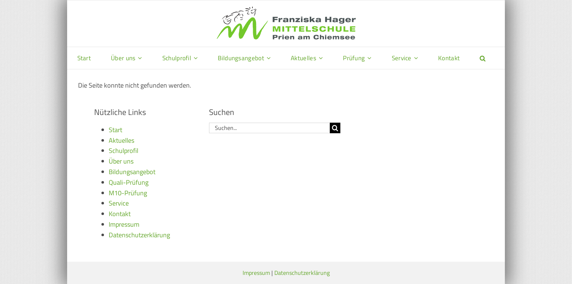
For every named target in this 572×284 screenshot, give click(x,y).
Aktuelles (121, 140)
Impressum (124, 224)
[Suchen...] (269, 128)
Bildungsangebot (132, 172)
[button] (482, 58)
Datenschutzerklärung (139, 235)
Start (115, 130)
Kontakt (120, 214)
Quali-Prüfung (128, 182)
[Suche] (335, 128)
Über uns (121, 161)
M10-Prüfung (128, 193)
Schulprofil (123, 151)
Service (119, 203)
